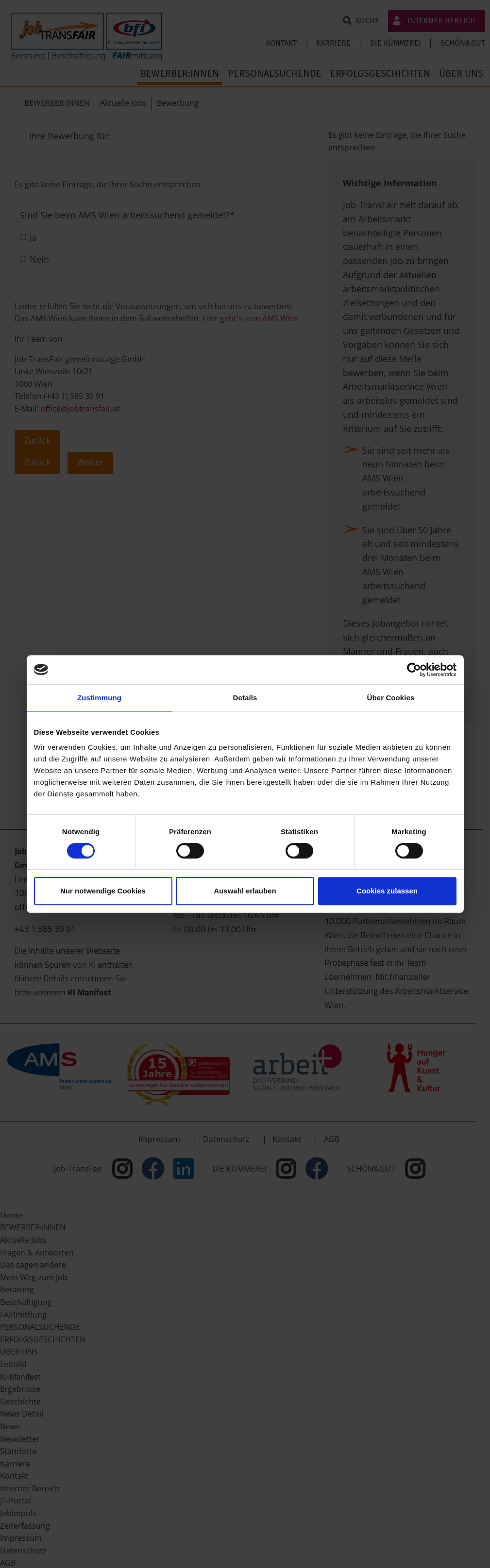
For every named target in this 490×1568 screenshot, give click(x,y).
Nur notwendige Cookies (103, 891)
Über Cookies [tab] (391, 697)
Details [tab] (245, 697)
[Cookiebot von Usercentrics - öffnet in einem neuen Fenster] (414, 669)
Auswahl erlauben (245, 891)
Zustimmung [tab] (99, 697)
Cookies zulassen (387, 891)
